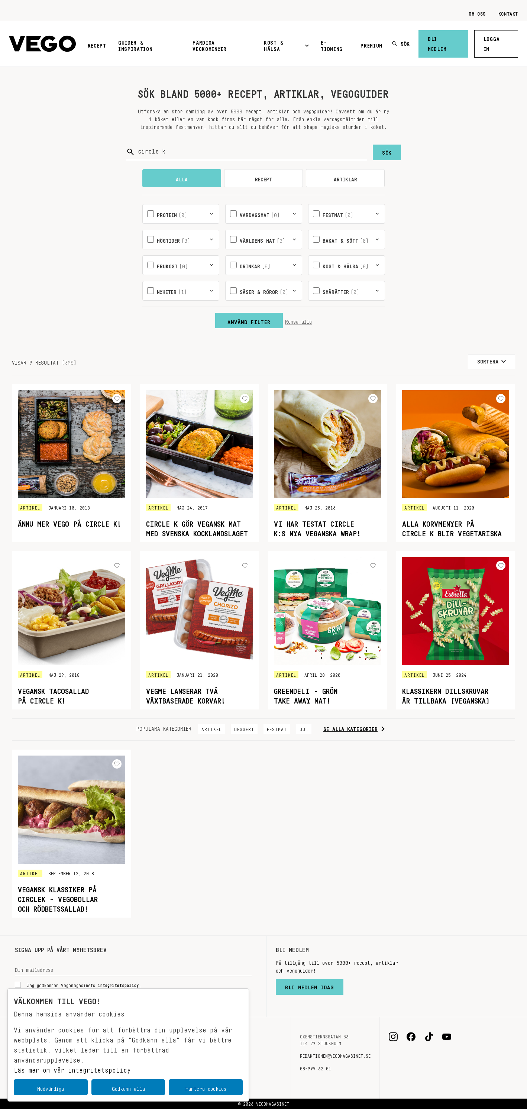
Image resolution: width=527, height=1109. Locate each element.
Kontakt (508, 12)
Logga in (492, 42)
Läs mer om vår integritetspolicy (72, 1068)
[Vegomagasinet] (42, 44)
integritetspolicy (118, 984)
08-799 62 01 (315, 1067)
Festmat (277, 728)
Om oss (477, 12)
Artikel (211, 728)
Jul (304, 728)
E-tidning (332, 44)
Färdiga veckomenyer (210, 44)
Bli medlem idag (309, 985)
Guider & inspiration (135, 44)
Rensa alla (298, 320)
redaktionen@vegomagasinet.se (335, 1054)
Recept (97, 44)
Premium (371, 44)
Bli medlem (437, 42)
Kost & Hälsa (286, 44)
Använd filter (249, 320)
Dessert (244, 728)
